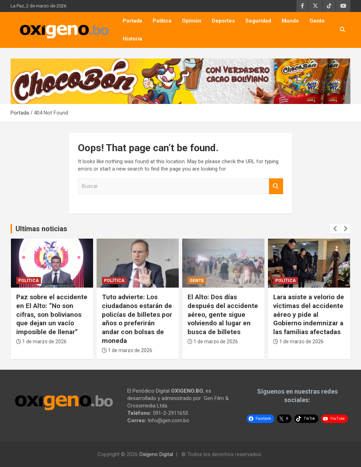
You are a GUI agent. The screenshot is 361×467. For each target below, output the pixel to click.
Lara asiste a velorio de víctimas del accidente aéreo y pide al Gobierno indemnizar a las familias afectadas (308, 314)
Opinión (191, 21)
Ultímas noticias (41, 229)
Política (162, 21)
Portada (132, 21)
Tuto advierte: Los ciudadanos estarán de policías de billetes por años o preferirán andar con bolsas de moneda (137, 318)
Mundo (290, 21)
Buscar (276, 186)
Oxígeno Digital (156, 454)
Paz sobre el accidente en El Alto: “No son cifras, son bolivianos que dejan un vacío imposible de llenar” (51, 314)
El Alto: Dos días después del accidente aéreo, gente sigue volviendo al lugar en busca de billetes (223, 314)
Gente (317, 21)
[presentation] (335, 229)
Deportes (223, 21)
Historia (132, 39)
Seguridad (258, 21)
